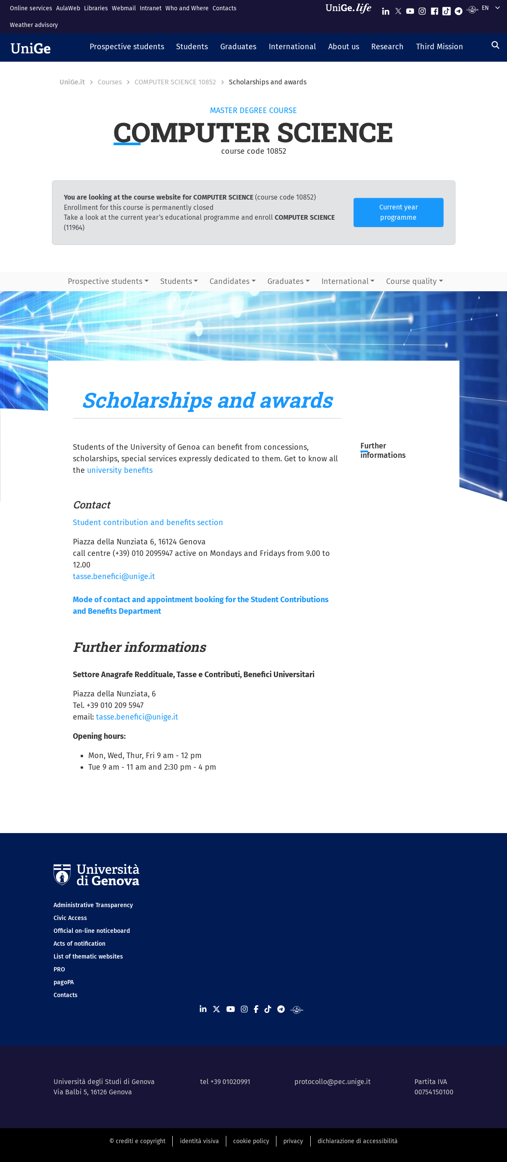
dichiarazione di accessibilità (358, 1141)
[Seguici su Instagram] (422, 9)
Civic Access (70, 918)
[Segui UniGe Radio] (472, 9)
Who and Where (187, 8)
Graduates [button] (285, 281)
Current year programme (398, 212)
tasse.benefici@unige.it (114, 576)
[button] (126, 47)
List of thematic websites (88, 956)
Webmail (124, 8)
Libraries (96, 8)
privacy (293, 1141)
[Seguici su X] (398, 9)
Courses (110, 82)
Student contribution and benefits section (148, 522)
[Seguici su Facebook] (434, 9)
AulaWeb (68, 8)
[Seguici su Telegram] (458, 9)
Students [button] (176, 281)
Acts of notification (79, 943)
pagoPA (64, 982)
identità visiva (199, 1141)
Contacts (225, 8)
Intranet (151, 8)
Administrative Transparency (93, 905)
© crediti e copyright (137, 1141)
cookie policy (251, 1141)
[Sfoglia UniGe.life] (351, 16)
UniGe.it (72, 82)
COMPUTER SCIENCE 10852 (175, 82)
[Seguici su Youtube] (410, 9)
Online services (31, 8)
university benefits (120, 470)
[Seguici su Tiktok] (446, 9)
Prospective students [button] (105, 281)
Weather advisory (34, 25)
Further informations (383, 450)
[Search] (495, 45)
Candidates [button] (229, 281)
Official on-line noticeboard (92, 931)
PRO (59, 969)
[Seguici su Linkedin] (385, 9)
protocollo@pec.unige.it (332, 1082)
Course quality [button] (411, 281)
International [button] (345, 281)
